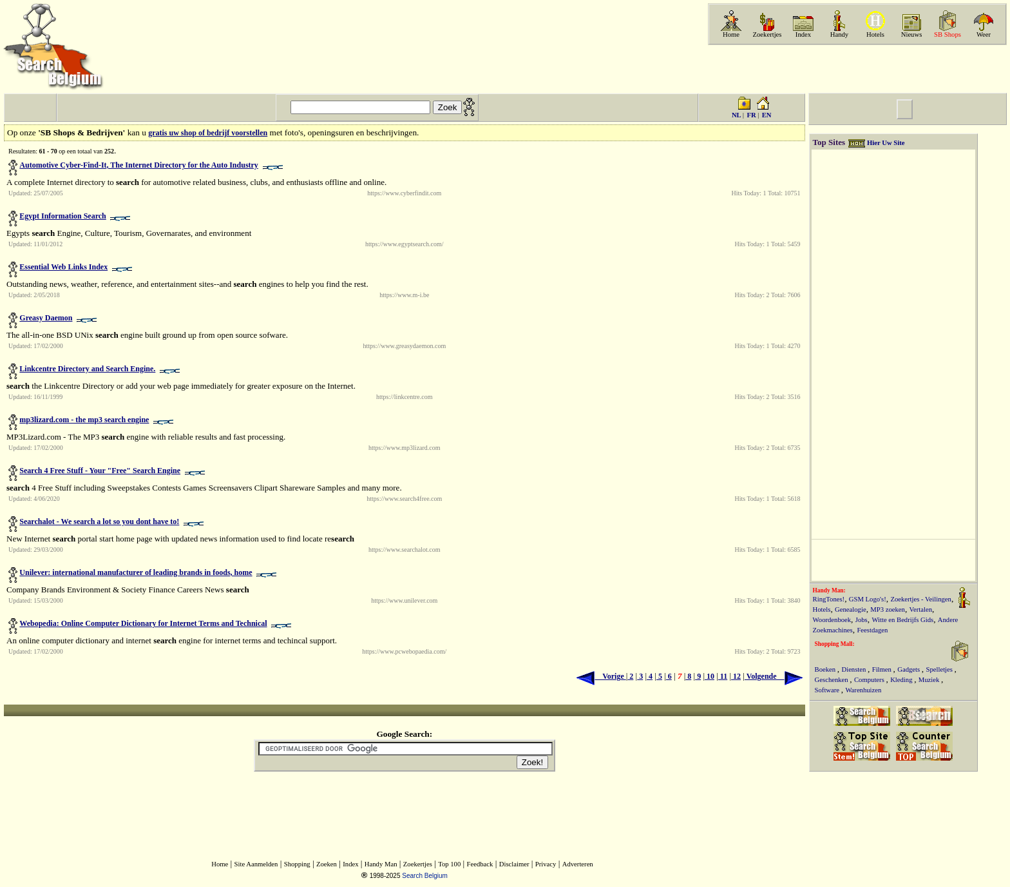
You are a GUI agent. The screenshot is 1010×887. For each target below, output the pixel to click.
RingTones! (829, 599)
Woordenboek (832, 619)
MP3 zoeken (887, 609)
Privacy (546, 864)
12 (736, 676)
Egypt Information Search (62, 215)
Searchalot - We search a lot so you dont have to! (99, 521)
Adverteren (577, 864)
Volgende (774, 676)
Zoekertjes (767, 34)
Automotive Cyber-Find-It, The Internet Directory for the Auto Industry (138, 165)
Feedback (480, 864)
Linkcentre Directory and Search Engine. (87, 368)
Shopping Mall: (835, 644)
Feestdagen (872, 630)
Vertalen (921, 609)
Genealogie (850, 609)
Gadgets (909, 669)
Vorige (600, 676)
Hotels (875, 34)
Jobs (861, 619)
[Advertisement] (856, 69)
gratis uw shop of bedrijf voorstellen (207, 132)
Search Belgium (425, 875)
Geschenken (832, 679)
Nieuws (911, 34)
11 (722, 676)
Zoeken (326, 864)
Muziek (930, 679)
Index (803, 34)
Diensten (854, 669)
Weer (984, 34)
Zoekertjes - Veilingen (920, 599)
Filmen (882, 669)
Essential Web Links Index (63, 266)
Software (828, 690)
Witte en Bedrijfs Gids (902, 619)
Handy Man (381, 864)
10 (709, 676)
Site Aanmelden (256, 864)
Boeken (826, 669)
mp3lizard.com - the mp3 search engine (84, 419)
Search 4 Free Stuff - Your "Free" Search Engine (99, 470)
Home (731, 34)
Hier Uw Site (885, 142)
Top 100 (449, 864)
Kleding (902, 679)
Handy (839, 34)
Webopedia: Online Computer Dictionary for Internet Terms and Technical (143, 623)
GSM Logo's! (867, 599)
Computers (870, 679)
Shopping (297, 864)
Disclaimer (514, 864)
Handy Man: (829, 590)
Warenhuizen (863, 690)
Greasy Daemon (45, 317)
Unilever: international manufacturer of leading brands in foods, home (135, 572)
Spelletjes (940, 669)
